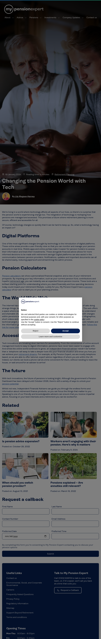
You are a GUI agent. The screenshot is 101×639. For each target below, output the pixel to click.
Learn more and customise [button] (50, 337)
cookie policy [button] (39, 320)
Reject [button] (35, 331)
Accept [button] (65, 331)
